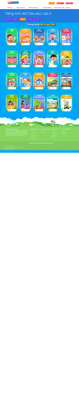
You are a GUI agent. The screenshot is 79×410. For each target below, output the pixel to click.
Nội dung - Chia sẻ (55, 129)
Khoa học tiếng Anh (45, 129)
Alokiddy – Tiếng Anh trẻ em (12, 129)
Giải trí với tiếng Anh (65, 129)
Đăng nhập (69, 3)
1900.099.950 (10, 148)
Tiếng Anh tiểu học (35, 129)
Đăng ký (60, 3)
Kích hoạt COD (51, 3)
